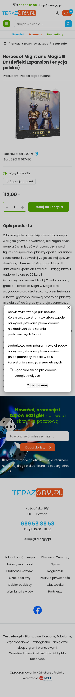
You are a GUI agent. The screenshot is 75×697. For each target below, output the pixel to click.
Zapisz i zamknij (37, 385)
